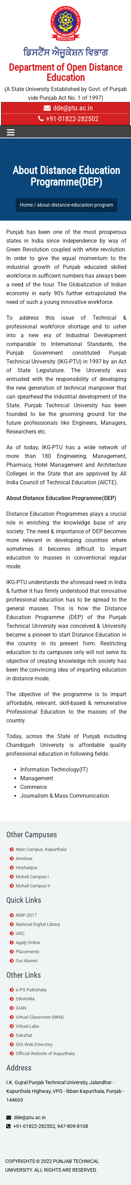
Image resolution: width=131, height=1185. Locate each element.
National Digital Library (38, 924)
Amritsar (24, 858)
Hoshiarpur (26, 867)
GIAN (21, 1008)
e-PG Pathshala (31, 989)
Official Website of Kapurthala (45, 1053)
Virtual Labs (27, 1026)
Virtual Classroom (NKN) (40, 1017)
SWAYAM (25, 999)
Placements (27, 951)
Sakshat (24, 1035)
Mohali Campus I (32, 876)
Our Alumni (26, 960)
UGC (20, 933)
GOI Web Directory (34, 1044)
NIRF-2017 (26, 915)
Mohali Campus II (33, 885)
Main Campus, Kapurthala (41, 849)
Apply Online (28, 942)
